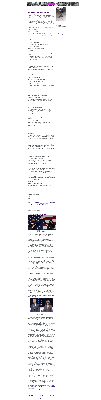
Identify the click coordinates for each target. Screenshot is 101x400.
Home (41, 395)
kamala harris (30, 390)
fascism (47, 389)
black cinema (33, 204)
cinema (46, 204)
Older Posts (52, 395)
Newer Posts (30, 395)
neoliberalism (37, 390)
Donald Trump (39, 389)
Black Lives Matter (40, 204)
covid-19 (50, 204)
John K (59, 25)
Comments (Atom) (37, 398)
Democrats (33, 389)
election (44, 389)
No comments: (52, 202)
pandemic (33, 205)
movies (29, 205)
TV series (38, 205)
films (54, 204)
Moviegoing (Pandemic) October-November (38, 12)
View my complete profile (61, 34)
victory (45, 390)
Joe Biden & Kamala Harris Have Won (37, 214)
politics (41, 390)
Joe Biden (52, 389)
